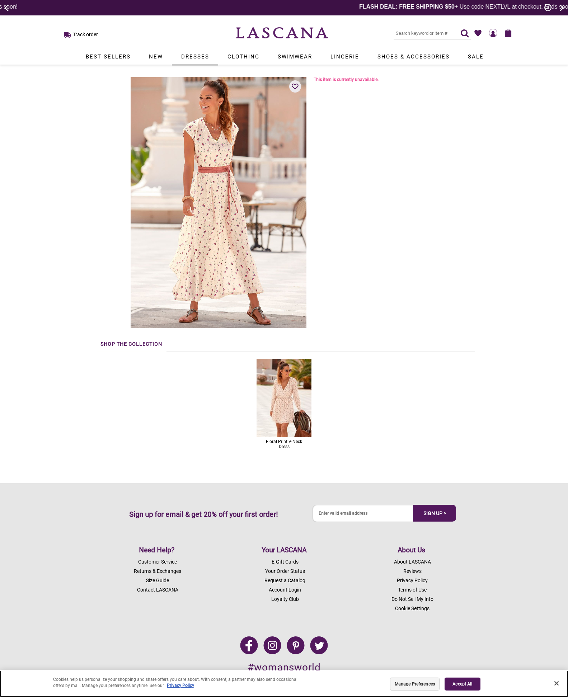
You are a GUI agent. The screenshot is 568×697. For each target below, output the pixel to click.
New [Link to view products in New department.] (156, 56)
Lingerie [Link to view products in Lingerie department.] (344, 56)
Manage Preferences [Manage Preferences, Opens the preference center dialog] (415, 684)
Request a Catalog (284, 580)
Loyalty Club (285, 599)
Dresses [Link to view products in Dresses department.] (195, 56)
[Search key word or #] (422, 33)
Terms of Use (412, 590)
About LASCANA (412, 562)
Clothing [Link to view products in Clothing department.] (243, 56)
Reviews (412, 571)
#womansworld (284, 667)
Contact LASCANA (157, 590)
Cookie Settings (412, 608)
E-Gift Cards (285, 562)
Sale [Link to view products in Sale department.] (476, 56)
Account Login (285, 590)
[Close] (556, 683)
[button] (295, 86)
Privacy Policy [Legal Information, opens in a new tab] (180, 685)
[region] (284, 683)
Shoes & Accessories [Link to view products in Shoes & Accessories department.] (413, 56)
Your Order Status (285, 571)
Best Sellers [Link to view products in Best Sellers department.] (108, 56)
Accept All (462, 684)
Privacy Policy (412, 580)
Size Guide (157, 580)
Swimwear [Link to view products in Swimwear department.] (295, 56)
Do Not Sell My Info (412, 599)
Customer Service (157, 562)
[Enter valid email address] (363, 513)
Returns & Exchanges (157, 571)
